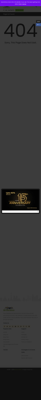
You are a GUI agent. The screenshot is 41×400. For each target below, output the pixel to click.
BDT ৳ (38, 24)
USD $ (38, 21)
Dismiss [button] (24, 4)
